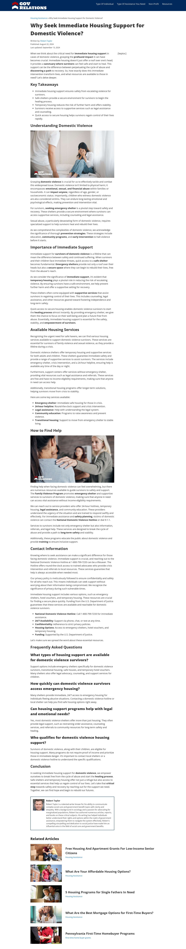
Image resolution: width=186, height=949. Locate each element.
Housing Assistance (38, 18)
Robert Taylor (46, 41)
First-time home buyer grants (78, 937)
